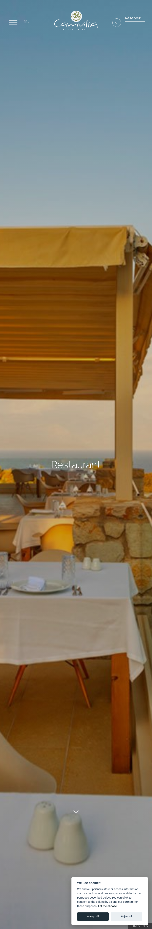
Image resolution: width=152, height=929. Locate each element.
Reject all (126, 916)
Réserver (130, 20)
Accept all (93, 916)
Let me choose (107, 906)
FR (26, 22)
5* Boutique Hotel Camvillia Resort (76, 21)
